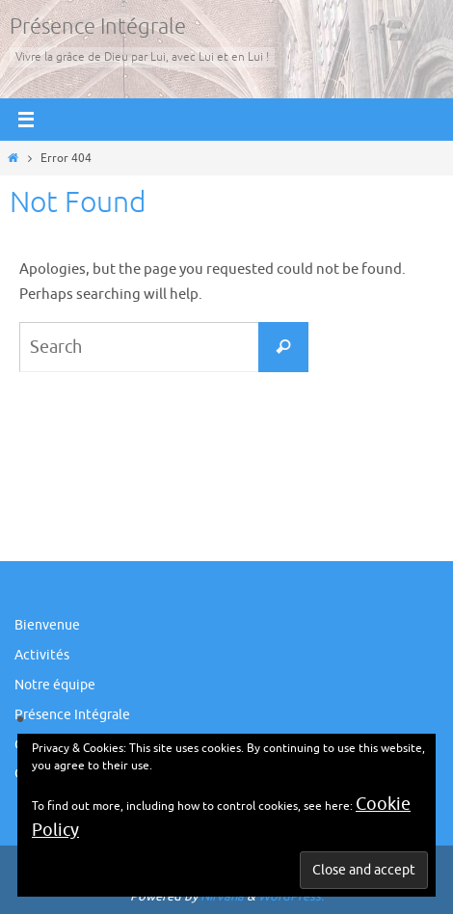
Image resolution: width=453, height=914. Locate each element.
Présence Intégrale (98, 26)
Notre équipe (54, 685)
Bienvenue (47, 625)
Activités (41, 655)
